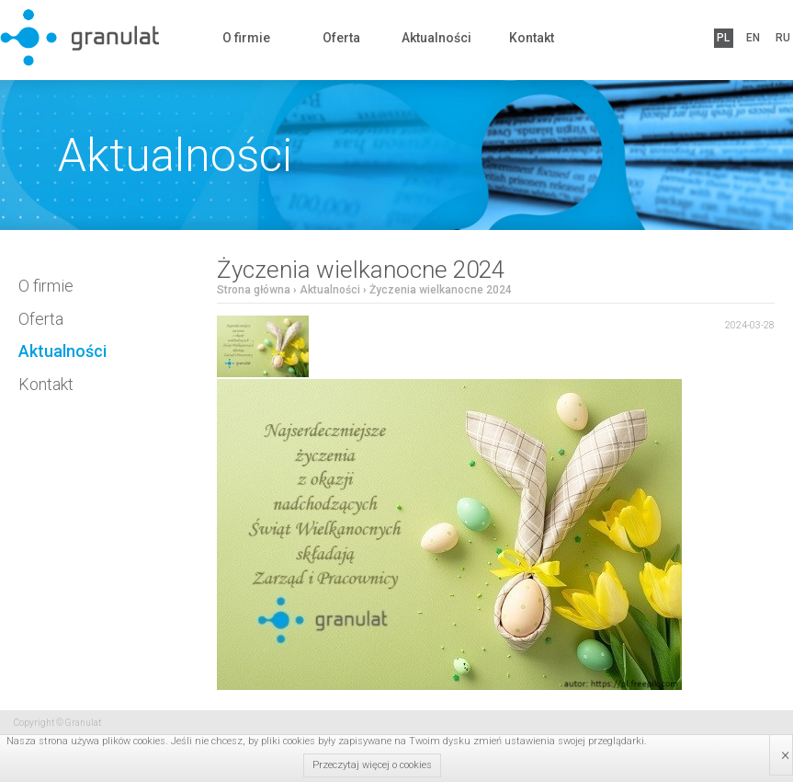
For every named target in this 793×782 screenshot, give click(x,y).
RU (780, 37)
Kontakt (531, 37)
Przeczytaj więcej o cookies (372, 765)
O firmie (246, 37)
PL (723, 37)
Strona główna (253, 289)
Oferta (341, 37)
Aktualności (436, 37)
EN (751, 37)
